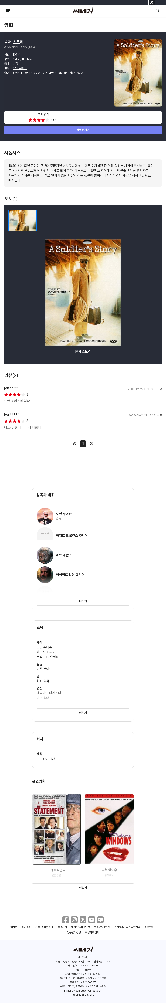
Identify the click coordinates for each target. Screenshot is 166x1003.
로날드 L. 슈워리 (48, 657)
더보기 (83, 601)
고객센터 (62, 927)
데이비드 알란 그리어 (70, 73)
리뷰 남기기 (83, 130)
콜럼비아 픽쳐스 (47, 759)
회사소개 (26, 927)
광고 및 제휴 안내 (44, 927)
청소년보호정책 (102, 927)
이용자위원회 (92, 932)
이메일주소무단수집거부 (127, 927)
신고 (159, 389)
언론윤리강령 (74, 932)
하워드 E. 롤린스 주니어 (27, 73)
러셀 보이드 (44, 669)
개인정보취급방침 (80, 927)
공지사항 (12, 927)
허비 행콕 (43, 681)
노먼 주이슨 (20, 68)
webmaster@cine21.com (87, 990)
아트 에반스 (50, 73)
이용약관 (149, 927)
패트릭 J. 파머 (46, 652)
